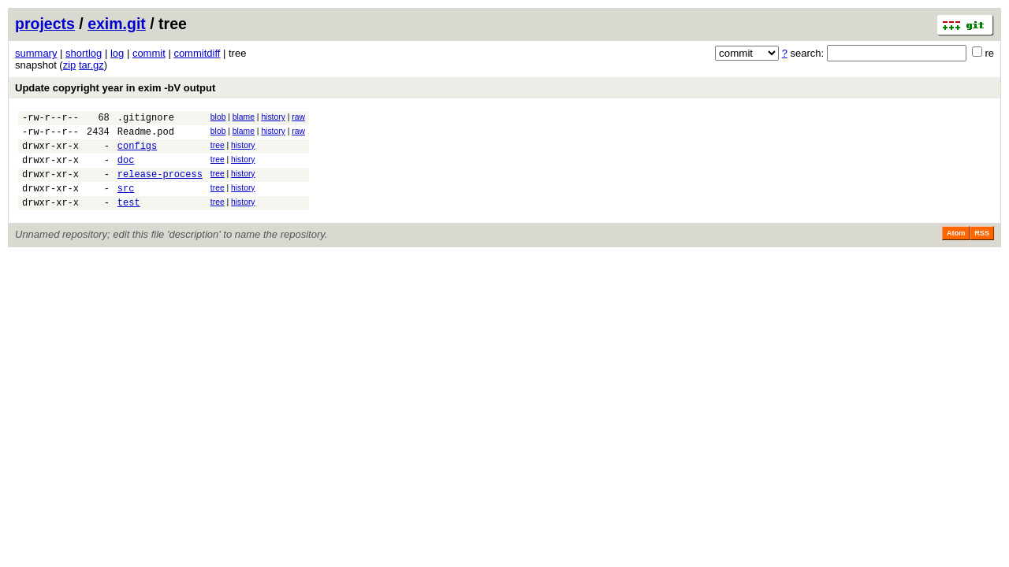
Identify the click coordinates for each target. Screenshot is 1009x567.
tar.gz (91, 65)
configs (137, 152)
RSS (981, 250)
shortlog (83, 53)
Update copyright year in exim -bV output (115, 88)
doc (126, 169)
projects (45, 23)
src (126, 202)
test (128, 218)
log (117, 53)
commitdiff (196, 53)
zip (69, 65)
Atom (956, 250)
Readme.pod (145, 136)
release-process (160, 185)
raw (298, 117)
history (273, 117)
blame (244, 117)
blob (218, 117)
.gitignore (145, 119)
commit (149, 53)
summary (36, 53)
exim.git (116, 23)
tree (217, 150)
